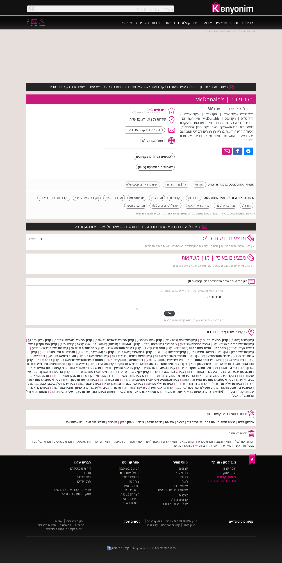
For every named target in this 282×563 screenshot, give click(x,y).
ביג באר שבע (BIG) (171, 360)
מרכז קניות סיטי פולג (62, 352)
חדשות (169, 22)
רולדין (140, 422)
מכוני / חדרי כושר (244, 445)
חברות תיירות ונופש (195, 445)
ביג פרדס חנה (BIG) (177, 376)
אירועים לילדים (178, 490)
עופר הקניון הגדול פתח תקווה (207, 348)
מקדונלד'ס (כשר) (225, 205)
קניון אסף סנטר (139, 372)
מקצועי (127, 22)
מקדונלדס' (175, 198)
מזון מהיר (199, 184)
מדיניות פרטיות (129, 498)
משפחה (142, 22)
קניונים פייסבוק (118, 548)
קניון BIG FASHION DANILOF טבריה (155, 380)
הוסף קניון (229, 468)
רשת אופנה (136, 442)
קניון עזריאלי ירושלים (78, 340)
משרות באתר (131, 503)
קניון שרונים (62, 372)
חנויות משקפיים (63, 442)
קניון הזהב (165, 348)
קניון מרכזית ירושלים (179, 356)
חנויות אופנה (120, 442)
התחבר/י (42, 24)
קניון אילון (44, 340)
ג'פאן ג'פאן (127, 422)
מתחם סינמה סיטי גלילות (49, 364)
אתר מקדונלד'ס (152, 140)
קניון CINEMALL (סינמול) (124, 344)
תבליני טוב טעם (95, 422)
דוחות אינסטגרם (80, 468)
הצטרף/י (34, 24)
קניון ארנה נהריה (196, 384)
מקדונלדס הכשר (135, 205)
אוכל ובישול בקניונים (175, 504)
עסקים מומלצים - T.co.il (75, 494)
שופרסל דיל (194, 422)
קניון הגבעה (167, 368)
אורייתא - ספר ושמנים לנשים (72, 489)
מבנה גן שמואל (70, 376)
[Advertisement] (73, 128)
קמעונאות (65, 525)
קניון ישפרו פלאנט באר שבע (57, 384)
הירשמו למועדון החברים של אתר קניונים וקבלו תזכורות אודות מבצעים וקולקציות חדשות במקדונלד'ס (141, 226)
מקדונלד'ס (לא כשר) (197, 205)
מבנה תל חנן (98, 376)
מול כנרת (113, 380)
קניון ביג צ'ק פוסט (241, 388)
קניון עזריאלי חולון (242, 352)
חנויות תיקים (102, 442)
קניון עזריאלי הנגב (57, 348)
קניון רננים (247, 340)
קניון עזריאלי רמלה (230, 384)
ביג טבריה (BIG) (207, 372)
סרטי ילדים (84, 481)
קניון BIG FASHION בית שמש (214, 380)
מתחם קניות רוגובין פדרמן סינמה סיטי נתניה (87, 392)
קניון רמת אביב (188, 340)
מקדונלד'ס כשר (114, 198)
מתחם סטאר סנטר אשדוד (87, 360)
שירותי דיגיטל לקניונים (222, 481)
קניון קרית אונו (177, 352)
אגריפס (169, 422)
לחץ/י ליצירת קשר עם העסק (144, 129)
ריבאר (180, 422)
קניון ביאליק (86, 364)
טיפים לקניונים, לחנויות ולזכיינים (64, 529)
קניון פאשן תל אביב (115, 388)
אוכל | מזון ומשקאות (176, 184)
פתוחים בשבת (130, 477)
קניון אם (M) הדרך (102, 352)
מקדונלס (246, 205)
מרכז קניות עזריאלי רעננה (191, 392)
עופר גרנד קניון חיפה (164, 344)
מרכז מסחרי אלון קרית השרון (145, 392)
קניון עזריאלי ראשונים (159, 388)
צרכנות (183, 495)
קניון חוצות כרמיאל (71, 356)
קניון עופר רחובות (93, 348)
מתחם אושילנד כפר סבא (203, 388)
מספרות (214, 445)
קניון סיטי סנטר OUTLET (164, 364)
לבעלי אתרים (129, 473)
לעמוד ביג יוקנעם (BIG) (155, 167)
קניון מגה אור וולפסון (84, 380)
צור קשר (134, 481)
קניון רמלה (237, 368)
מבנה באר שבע (242, 372)
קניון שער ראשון (207, 364)
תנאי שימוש (131, 490)
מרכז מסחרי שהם (90, 368)
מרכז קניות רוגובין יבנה (74, 388)
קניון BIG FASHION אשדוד (43, 380)
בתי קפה (226, 445)
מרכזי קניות (181, 473)
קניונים (247, 22)
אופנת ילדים (153, 442)
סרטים (87, 473)
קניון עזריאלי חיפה (208, 352)
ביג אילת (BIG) (36, 356)
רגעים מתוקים (226, 422)
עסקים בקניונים (75, 521)
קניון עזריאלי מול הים (241, 344)
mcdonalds (136, 198)
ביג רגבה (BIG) (204, 360)
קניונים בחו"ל (179, 499)
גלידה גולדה (154, 422)
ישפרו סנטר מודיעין (218, 356)
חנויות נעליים (187, 442)
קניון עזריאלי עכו (162, 384)
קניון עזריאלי (220, 340)
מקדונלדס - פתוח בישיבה (53, 198)
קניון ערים (155, 340)
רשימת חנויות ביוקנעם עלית (142, 184)
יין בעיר (112, 422)
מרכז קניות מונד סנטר (134, 376)
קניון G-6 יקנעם (86, 344)
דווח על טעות (130, 485)
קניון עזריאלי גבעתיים (120, 340)
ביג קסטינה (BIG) (132, 360)
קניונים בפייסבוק (129, 468)
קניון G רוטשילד (142, 352)
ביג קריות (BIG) (234, 360)
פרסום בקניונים (226, 477)
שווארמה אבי (74, 422)
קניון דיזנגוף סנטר (130, 348)
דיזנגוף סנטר (154, 521)
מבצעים (221, 22)
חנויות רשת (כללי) (244, 442)
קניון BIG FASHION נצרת (97, 372)
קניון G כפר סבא (174, 372)
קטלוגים (184, 22)
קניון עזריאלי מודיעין (127, 368)
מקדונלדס (193, 198)
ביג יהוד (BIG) (226, 392)
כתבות (157, 22)
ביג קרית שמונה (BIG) (222, 376)
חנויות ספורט (205, 442)
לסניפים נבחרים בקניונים (154, 156)
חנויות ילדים (170, 442)
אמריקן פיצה (246, 422)
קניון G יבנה (93, 384)
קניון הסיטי (102, 356)
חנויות (234, 22)
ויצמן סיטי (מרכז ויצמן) (204, 368)
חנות (185, 481)
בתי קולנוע (84, 477)
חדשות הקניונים (46, 525)
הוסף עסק (229, 473)
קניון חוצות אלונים (140, 356)
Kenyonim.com (141, 548)
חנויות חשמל (223, 442)
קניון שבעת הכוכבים (204, 344)
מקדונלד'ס (157, 198)
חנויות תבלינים (42, 442)
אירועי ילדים (202, 22)
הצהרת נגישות (129, 494)
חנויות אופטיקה (83, 442)
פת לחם (210, 422)
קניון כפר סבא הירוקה (129, 384)
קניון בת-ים (52, 360)
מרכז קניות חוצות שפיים (52, 368)
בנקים (177, 445)
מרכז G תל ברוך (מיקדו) (122, 364)
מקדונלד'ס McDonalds (165, 205)
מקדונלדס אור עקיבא (87, 198)
